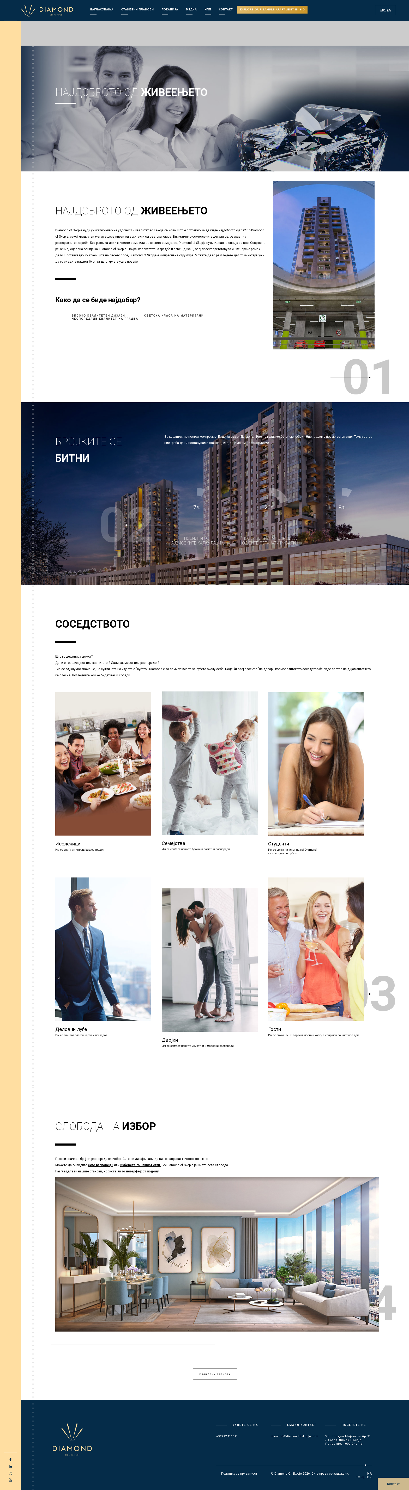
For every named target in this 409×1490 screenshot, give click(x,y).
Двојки (170, 1040)
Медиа (191, 9)
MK (383, 10)
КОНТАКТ (226, 9)
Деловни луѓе (71, 1029)
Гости (274, 1029)
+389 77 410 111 (227, 1436)
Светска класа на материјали (174, 315)
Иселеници (67, 844)
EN (389, 10)
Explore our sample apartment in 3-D (272, 9)
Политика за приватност (239, 1473)
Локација (170, 9)
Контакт (393, 1484)
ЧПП (208, 9)
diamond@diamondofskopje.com (294, 1436)
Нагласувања (101, 9)
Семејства (173, 843)
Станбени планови (137, 9)
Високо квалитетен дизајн (98, 315)
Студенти (278, 844)
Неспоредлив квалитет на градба (105, 318)
